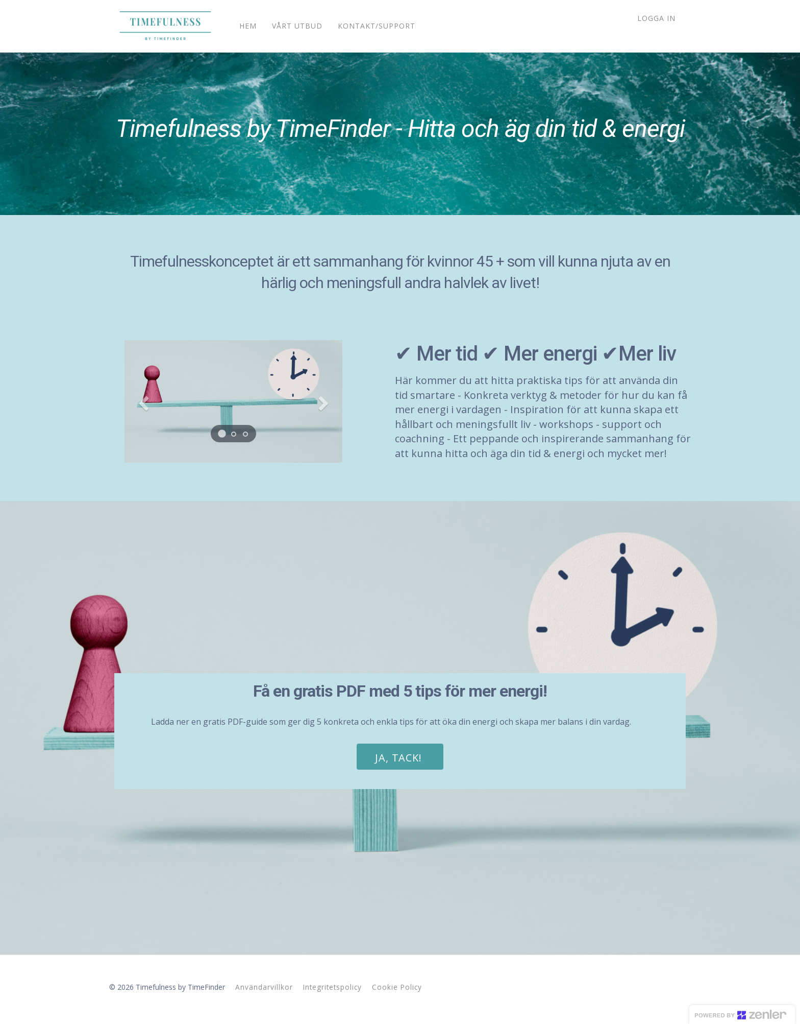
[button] (140, 401)
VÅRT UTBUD (292, 26)
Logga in (656, 18)
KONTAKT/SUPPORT (371, 26)
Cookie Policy (397, 987)
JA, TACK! (398, 758)
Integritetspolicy (332, 987)
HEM (243, 26)
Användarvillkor (264, 987)
